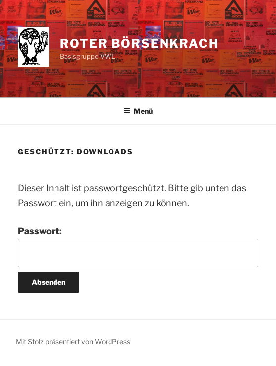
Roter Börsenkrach (139, 43)
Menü (138, 111)
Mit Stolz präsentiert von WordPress (73, 341)
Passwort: (138, 246)
